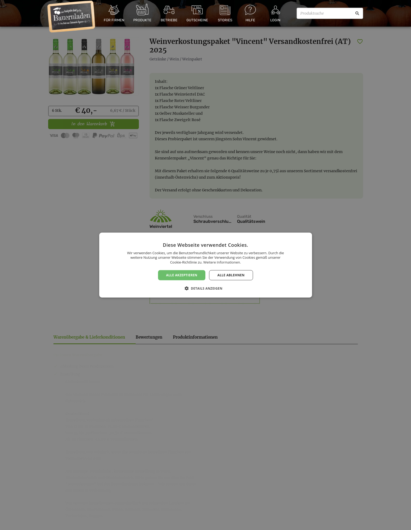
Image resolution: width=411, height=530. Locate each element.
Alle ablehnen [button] (230, 275)
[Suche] (357, 13)
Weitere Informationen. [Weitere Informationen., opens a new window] (222, 262)
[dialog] (205, 265)
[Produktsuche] (330, 13)
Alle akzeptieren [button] (181, 275)
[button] (205, 288)
